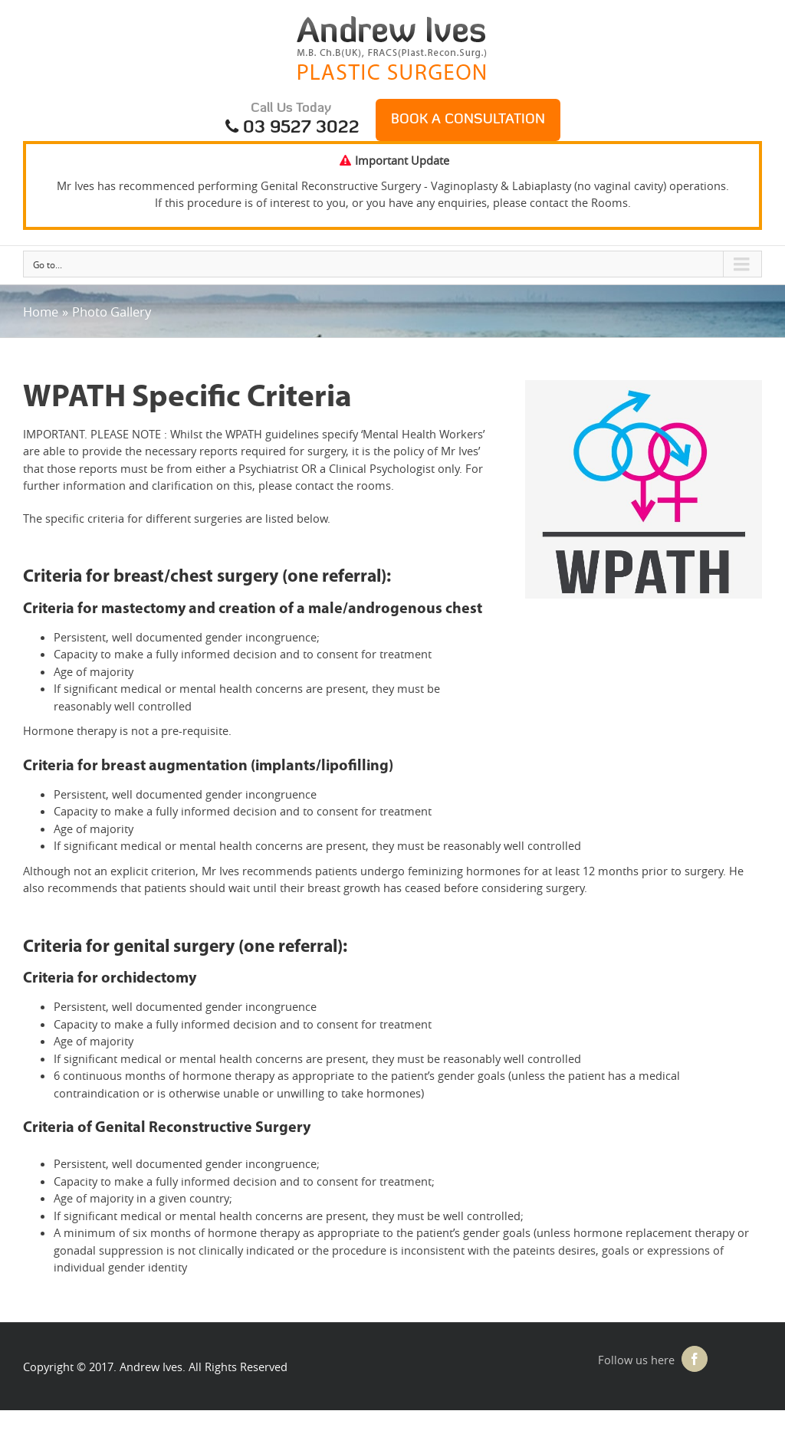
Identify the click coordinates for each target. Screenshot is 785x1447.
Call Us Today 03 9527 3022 (291, 119)
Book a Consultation (468, 120)
